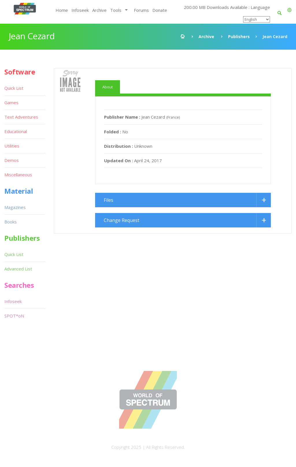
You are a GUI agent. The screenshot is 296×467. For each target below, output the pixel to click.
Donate (159, 10)
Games (11, 102)
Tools (115, 10)
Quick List (13, 88)
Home (62, 10)
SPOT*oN (14, 316)
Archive (99, 10)
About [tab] (107, 86)
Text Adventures (21, 117)
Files (108, 200)
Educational (15, 131)
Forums (141, 10)
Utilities (11, 146)
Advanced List (18, 269)
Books (10, 222)
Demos (11, 160)
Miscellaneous (18, 175)
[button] (289, 10)
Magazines (15, 207)
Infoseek (80, 10)
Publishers (239, 36)
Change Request (121, 220)
